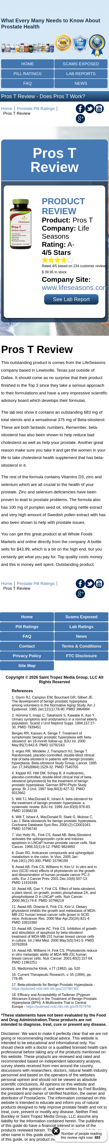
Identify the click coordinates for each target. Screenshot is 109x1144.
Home (27, 64)
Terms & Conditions (81, 646)
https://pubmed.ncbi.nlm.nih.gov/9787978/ (58, 1006)
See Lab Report (71, 299)
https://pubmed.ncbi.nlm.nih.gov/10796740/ (45, 988)
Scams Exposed (81, 64)
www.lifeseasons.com (75, 287)
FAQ (27, 83)
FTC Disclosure (81, 655)
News (81, 83)
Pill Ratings (28, 73)
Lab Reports (81, 73)
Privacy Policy (27, 655)
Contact (27, 646)
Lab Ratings (81, 626)
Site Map (27, 665)
